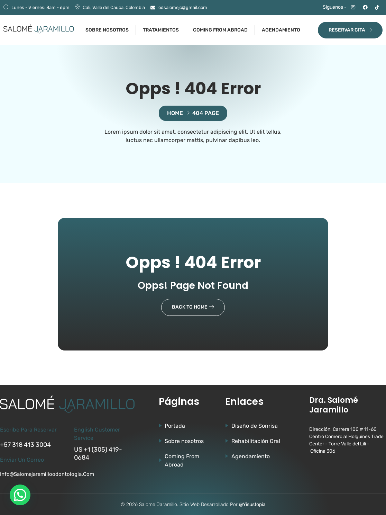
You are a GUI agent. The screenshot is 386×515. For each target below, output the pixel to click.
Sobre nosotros (107, 30)
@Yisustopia (252, 504)
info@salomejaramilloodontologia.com (47, 474)
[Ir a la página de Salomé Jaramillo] (38, 29)
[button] (20, 495)
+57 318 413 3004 (25, 445)
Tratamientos (161, 30)
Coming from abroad (220, 30)
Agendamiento (281, 30)
